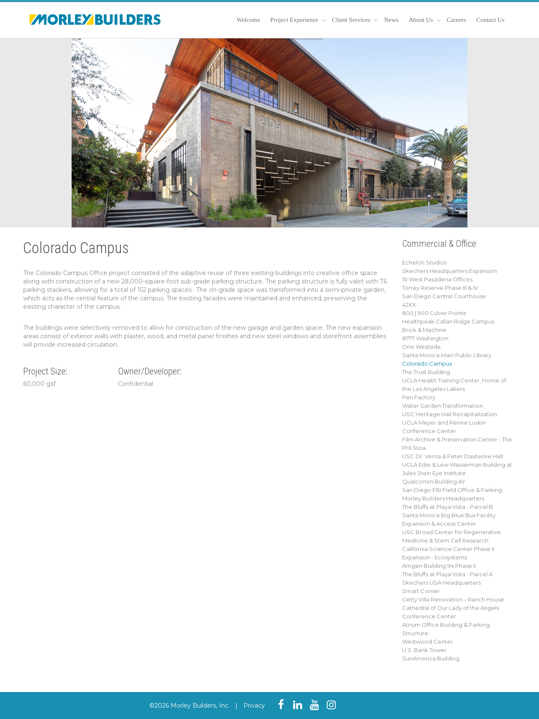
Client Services (352, 19)
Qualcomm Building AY (433, 481)
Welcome (248, 19)
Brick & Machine (424, 329)
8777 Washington (425, 338)
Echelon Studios (424, 262)
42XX (409, 304)
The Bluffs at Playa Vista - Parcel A (447, 574)
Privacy (254, 705)
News (391, 19)
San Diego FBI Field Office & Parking (452, 489)
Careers (456, 19)
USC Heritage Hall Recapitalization (449, 414)
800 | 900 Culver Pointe (434, 313)
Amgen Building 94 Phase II (439, 565)
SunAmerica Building (430, 658)
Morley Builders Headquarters (443, 498)
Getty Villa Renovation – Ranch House (453, 599)
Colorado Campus (427, 363)
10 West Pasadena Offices (437, 279)
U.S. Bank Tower (424, 650)
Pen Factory (418, 397)
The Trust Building (426, 372)
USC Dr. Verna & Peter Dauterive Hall (452, 456)
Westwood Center (427, 641)
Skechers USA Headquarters (441, 582)
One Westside (421, 346)
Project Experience (295, 19)
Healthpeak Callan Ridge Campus (448, 321)
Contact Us (490, 19)
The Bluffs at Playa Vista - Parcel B (447, 506)
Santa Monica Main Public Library (446, 355)
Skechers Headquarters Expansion (449, 270)
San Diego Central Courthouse (444, 296)
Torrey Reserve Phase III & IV (440, 287)
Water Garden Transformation (442, 405)
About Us (421, 19)
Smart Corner (421, 591)
